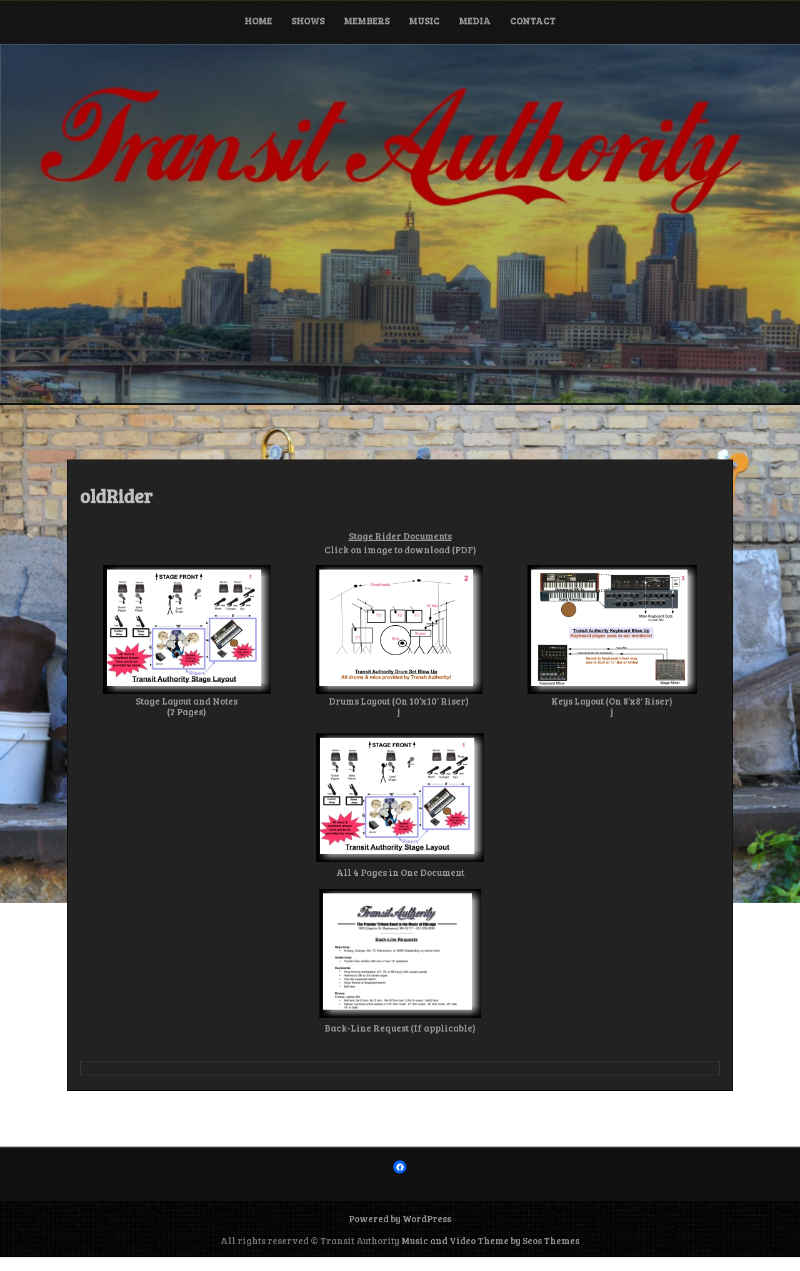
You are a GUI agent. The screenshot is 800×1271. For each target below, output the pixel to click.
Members (366, 20)
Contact (533, 20)
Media (475, 20)
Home (258, 20)
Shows (307, 20)
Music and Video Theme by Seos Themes (490, 1240)
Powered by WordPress (400, 1218)
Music (424, 20)
